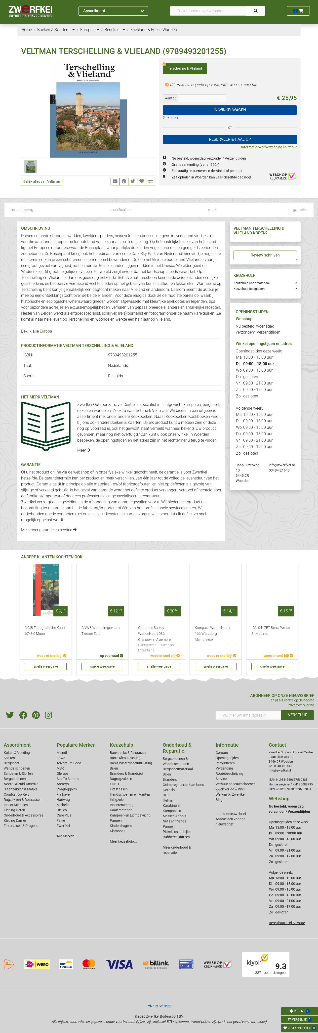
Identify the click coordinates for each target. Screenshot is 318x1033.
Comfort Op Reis (16, 794)
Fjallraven (64, 794)
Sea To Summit (68, 779)
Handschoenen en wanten (130, 794)
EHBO (114, 784)
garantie (300, 209)
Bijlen (114, 768)
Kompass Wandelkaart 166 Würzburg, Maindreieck (212, 634)
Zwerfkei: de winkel (230, 789)
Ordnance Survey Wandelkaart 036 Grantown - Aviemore (159, 639)
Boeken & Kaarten (125, 422)
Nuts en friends (174, 821)
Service (221, 779)
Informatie (227, 745)
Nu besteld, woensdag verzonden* (209, 158)
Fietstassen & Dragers (21, 826)
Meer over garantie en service (49, 529)
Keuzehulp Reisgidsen (249, 289)
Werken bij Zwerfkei (230, 794)
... (72, 29)
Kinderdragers (121, 826)
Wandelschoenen (17, 768)
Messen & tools (174, 816)
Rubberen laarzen (176, 837)
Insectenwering (121, 805)
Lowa (61, 758)
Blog (219, 800)
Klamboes (117, 831)
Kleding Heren (14, 810)
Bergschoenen (15, 779)
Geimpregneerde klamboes (183, 785)
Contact (222, 753)
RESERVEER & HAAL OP (230, 139)
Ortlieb (62, 810)
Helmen (168, 800)
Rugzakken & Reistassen (22, 800)
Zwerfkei (63, 826)
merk (212, 209)
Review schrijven (265, 255)
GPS (166, 795)
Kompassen (172, 811)
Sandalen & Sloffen (18, 773)
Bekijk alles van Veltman (41, 181)
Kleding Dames (15, 820)
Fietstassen (119, 789)
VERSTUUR (298, 715)
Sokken (9, 758)
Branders (170, 779)
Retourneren (225, 763)
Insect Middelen (16, 805)
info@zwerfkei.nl (282, 465)
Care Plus (64, 815)
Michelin (63, 805)
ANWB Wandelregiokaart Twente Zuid (100, 631)
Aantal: (170, 98)
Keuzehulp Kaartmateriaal (252, 283)
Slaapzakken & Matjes (21, 789)
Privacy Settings (159, 1006)
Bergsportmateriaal (178, 769)
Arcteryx (63, 784)
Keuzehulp (121, 745)
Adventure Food (69, 763)
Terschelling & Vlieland (182, 66)
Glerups (63, 773)
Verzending (224, 768)
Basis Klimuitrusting (125, 758)
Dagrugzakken (121, 779)
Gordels (169, 790)
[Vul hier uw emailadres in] (248, 715)
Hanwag (63, 800)
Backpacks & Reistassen (128, 753)
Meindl (62, 753)
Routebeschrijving (229, 773)
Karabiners (171, 806)
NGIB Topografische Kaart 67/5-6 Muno (45, 631)
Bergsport (11, 763)
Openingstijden (227, 758)
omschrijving (22, 209)
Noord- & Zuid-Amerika (21, 784)
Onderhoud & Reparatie (177, 748)
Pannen (169, 826)
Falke (61, 820)
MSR (60, 768)
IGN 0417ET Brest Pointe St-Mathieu (270, 631)
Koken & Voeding (17, 753)
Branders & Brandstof (126, 773)
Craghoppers (67, 789)
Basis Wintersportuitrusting (131, 763)
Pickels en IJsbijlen (177, 832)
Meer (83, 450)
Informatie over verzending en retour (269, 147)
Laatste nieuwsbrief (231, 814)
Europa (46, 331)
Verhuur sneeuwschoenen (236, 784)
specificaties (120, 209)
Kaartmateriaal (121, 810)
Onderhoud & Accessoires (23, 815)
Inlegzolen (117, 800)
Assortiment (113, 10)
